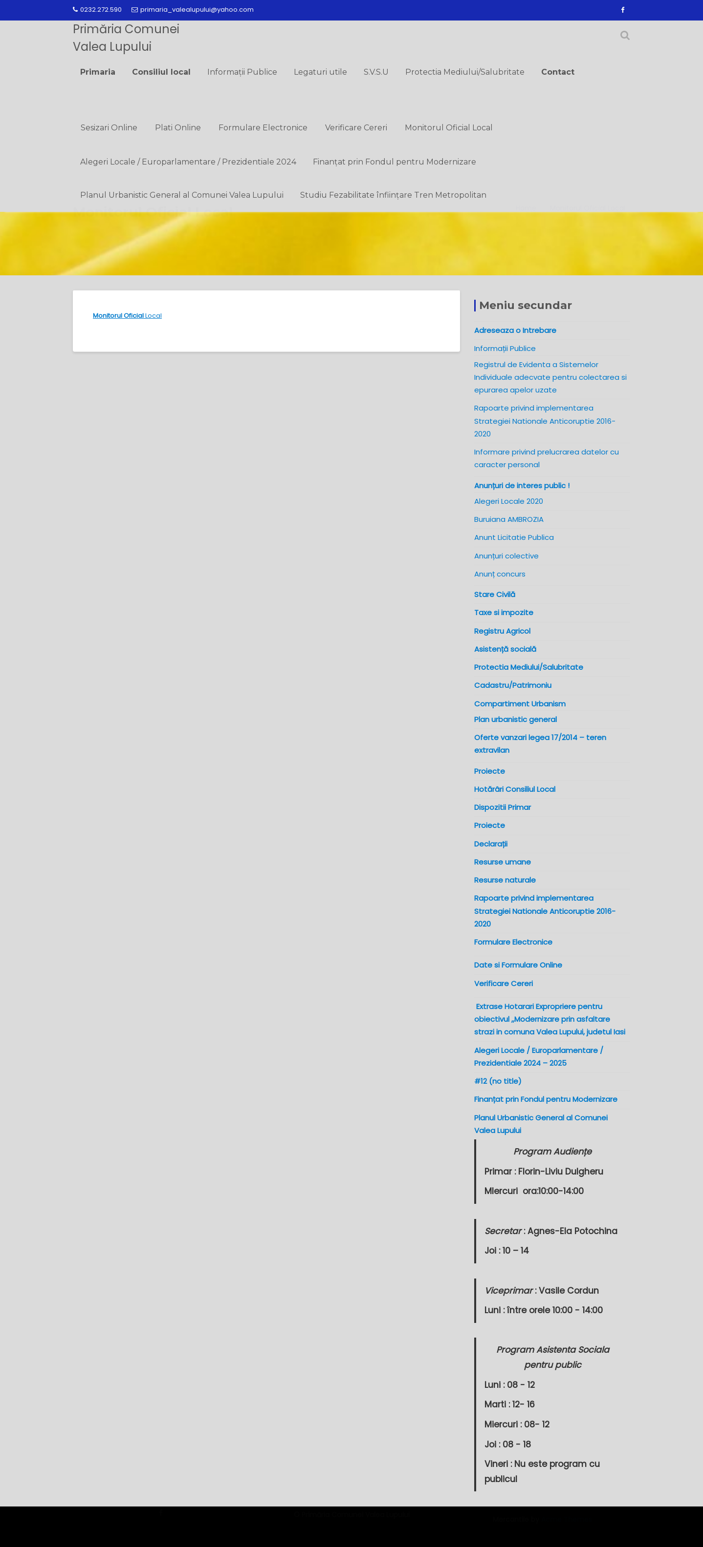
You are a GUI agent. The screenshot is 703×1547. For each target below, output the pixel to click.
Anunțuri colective (506, 556)
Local (127, 315)
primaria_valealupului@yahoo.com (193, 9)
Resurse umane (502, 862)
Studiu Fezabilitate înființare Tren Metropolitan (393, 195)
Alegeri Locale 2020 (508, 501)
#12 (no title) (498, 1081)
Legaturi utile (320, 72)
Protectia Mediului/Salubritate (465, 72)
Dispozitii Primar (502, 807)
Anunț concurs (500, 574)
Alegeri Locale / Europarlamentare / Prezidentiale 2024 (188, 161)
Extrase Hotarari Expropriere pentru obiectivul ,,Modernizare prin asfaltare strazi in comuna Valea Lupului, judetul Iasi (551, 1019)
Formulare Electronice (263, 127)
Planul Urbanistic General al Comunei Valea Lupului (182, 195)
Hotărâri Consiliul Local (514, 789)
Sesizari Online (109, 127)
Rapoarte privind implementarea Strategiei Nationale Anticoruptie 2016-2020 (544, 421)
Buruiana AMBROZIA (509, 519)
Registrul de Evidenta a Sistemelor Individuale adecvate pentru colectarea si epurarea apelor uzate (550, 377)
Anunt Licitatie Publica (514, 537)
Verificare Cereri (356, 127)
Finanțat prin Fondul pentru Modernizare (394, 161)
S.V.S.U (376, 72)
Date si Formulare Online (518, 965)
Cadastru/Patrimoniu (512, 685)
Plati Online (178, 127)
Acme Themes (566, 1524)
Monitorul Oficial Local (449, 127)
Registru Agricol (502, 631)
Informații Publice (242, 72)
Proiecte (489, 825)
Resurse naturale (505, 880)
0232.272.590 (97, 9)
